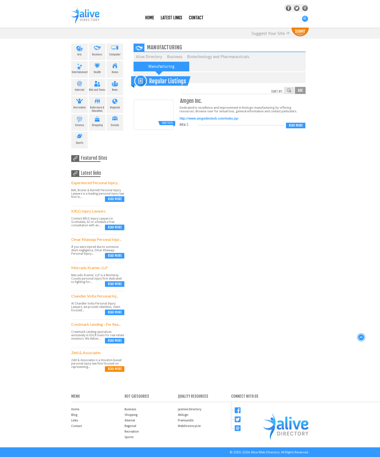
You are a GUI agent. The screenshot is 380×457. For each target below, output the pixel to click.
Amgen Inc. (191, 101)
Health (97, 67)
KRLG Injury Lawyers (88, 211)
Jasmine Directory (189, 409)
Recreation (79, 103)
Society (115, 120)
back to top (361, 337)
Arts (79, 50)
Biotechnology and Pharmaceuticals (218, 56)
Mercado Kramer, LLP (89, 267)
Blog (74, 415)
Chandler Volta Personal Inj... (94, 296)
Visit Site (167, 123)
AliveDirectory (90, 18)
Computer (115, 50)
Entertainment (79, 67)
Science (79, 120)
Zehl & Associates (86, 352)
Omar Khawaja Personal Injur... (96, 239)
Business (97, 50)
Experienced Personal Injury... (95, 182)
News (115, 85)
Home (149, 17)
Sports (79, 138)
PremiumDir (186, 420)
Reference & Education (97, 105)
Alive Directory (149, 56)
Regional (115, 103)
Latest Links (171, 17)
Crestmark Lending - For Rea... (96, 324)
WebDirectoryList (189, 426)
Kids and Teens (97, 85)
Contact (196, 17)
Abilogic (183, 415)
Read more (115, 199)
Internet (79, 85)
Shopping (97, 120)
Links (74, 420)
